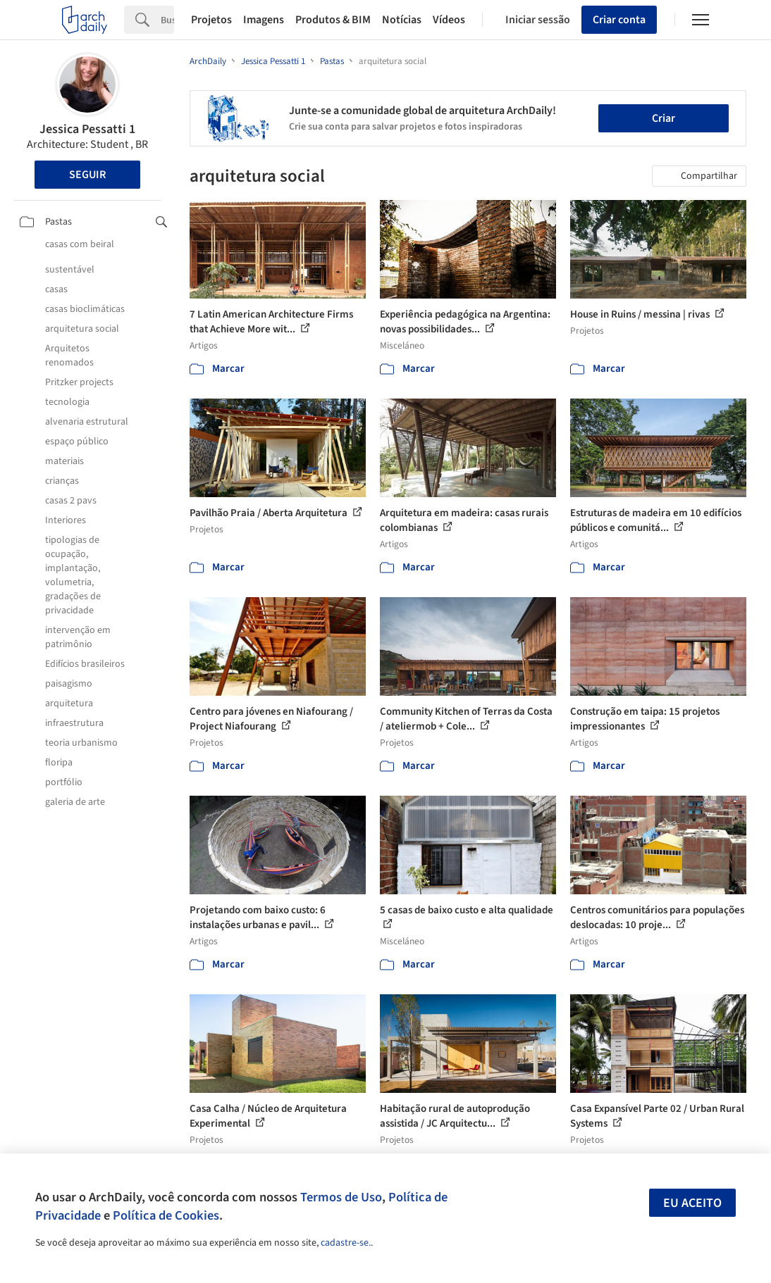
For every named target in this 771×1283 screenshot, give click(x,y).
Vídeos (449, 19)
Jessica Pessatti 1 (87, 129)
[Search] (167, 20)
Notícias (401, 19)
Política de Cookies (166, 1215)
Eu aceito (692, 1203)
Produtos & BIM (333, 19)
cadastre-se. (346, 1243)
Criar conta (619, 19)
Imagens (263, 19)
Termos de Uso (341, 1197)
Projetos (211, 19)
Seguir (87, 174)
